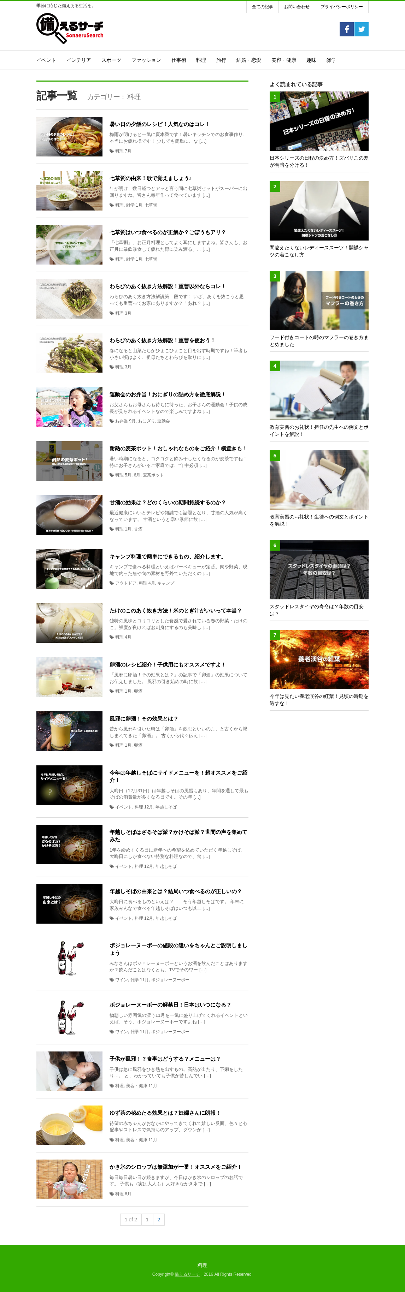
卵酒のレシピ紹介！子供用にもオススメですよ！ (168, 665)
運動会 (163, 421)
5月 (128, 475)
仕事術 (178, 60)
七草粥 (151, 205)
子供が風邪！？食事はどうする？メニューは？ (165, 1059)
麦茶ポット (153, 475)
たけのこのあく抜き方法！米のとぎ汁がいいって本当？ (176, 611)
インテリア (78, 60)
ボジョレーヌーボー (170, 979)
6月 (137, 475)
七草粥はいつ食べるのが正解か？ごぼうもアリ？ (168, 232)
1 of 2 (131, 1219)
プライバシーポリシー (342, 6)
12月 (148, 807)
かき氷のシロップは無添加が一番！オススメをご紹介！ (176, 1167)
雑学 (331, 60)
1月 (139, 205)
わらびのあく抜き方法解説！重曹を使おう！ (163, 340)
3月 (128, 313)
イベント (46, 60)
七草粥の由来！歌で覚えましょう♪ (151, 178)
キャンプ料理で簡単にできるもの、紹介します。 (168, 556)
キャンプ (165, 583)
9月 (132, 421)
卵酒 (138, 691)
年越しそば (166, 807)
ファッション (146, 60)
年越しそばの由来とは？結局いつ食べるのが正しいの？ (176, 891)
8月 (128, 1193)
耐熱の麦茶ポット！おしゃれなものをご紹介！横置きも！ (178, 448)
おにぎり (146, 421)
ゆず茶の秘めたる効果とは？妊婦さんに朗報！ (165, 1113)
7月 (128, 151)
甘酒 (138, 529)
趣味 (311, 60)
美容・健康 (283, 60)
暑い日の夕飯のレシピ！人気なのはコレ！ (160, 124)
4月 (151, 583)
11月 (144, 979)
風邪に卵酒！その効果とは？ (144, 719)
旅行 (221, 60)
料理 (201, 60)
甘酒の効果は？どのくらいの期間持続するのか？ (168, 502)
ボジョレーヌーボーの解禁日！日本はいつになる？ (170, 1005)
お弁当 (121, 421)
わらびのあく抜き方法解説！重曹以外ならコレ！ (168, 286)
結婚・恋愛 (248, 60)
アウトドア (125, 583)
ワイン (121, 979)
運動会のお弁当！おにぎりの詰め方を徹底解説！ (168, 394)
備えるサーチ (187, 1274)
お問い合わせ (297, 6)
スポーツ (111, 60)
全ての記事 (262, 6)
